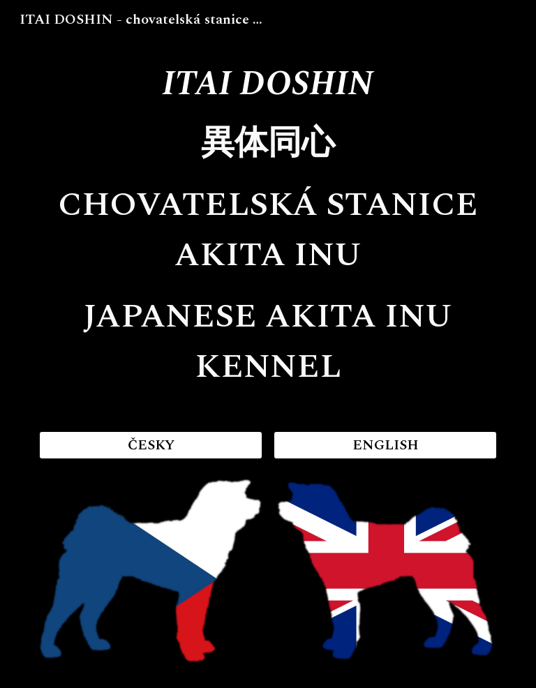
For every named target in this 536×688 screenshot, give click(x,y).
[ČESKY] (150, 445)
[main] (267, 227)
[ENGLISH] (385, 445)
